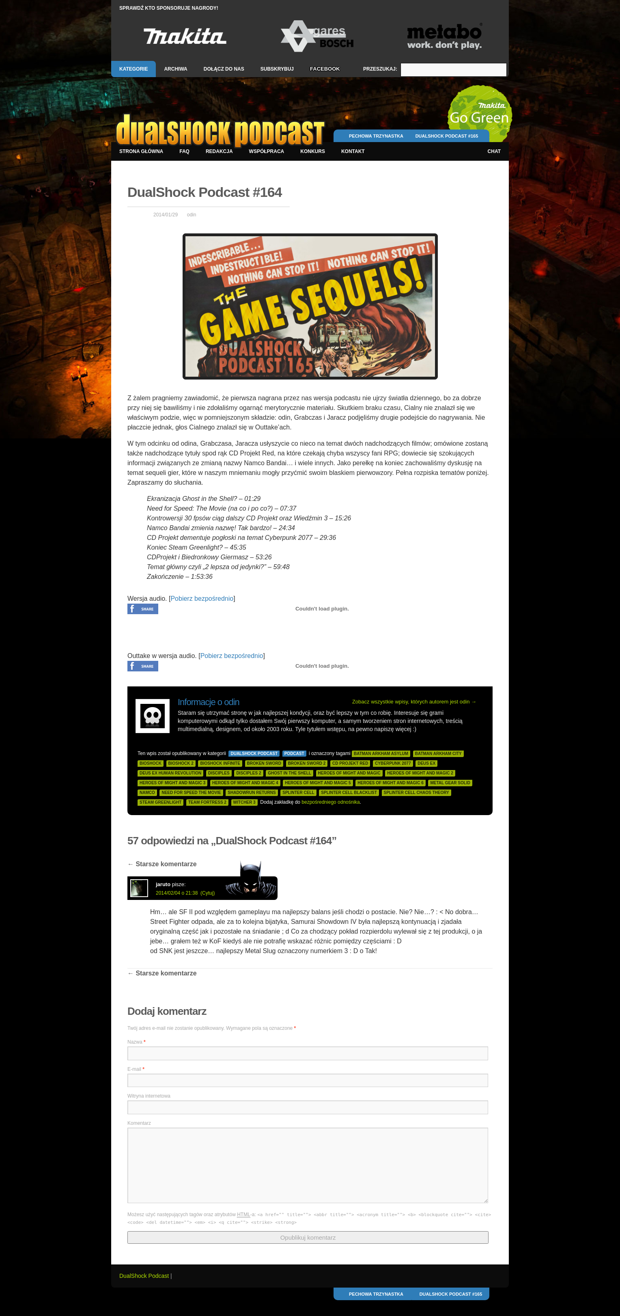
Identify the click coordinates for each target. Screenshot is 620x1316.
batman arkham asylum (381, 753)
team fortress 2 (207, 802)
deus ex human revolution (170, 773)
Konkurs (312, 151)
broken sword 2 (307, 763)
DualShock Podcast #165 (446, 136)
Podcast (294, 753)
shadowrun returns (252, 792)
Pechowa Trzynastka (376, 136)
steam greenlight (160, 802)
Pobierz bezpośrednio (201, 598)
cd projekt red (350, 763)
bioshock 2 (181, 763)
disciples (219, 773)
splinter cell (298, 792)
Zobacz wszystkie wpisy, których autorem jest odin (414, 702)
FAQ (184, 151)
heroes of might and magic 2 (420, 773)
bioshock (150, 763)
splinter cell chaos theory (416, 792)
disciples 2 (248, 773)
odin (191, 215)
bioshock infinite (220, 763)
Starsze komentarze (162, 864)
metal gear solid (450, 783)
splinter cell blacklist (349, 792)
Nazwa (136, 1042)
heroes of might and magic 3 (172, 783)
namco (147, 792)
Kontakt (353, 151)
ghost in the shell (289, 773)
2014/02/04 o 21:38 (177, 893)
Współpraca (266, 151)
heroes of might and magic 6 (390, 783)
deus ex (426, 763)
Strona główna (141, 151)
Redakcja (219, 151)
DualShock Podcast (254, 753)
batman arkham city (438, 753)
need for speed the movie (191, 792)
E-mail (135, 1069)
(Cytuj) (207, 893)
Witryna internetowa (148, 1096)
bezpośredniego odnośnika (330, 802)
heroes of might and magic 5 (318, 783)
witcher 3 (244, 802)
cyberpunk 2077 (393, 763)
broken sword (264, 763)
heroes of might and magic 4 (245, 783)
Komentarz (139, 1123)
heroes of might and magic (349, 773)
